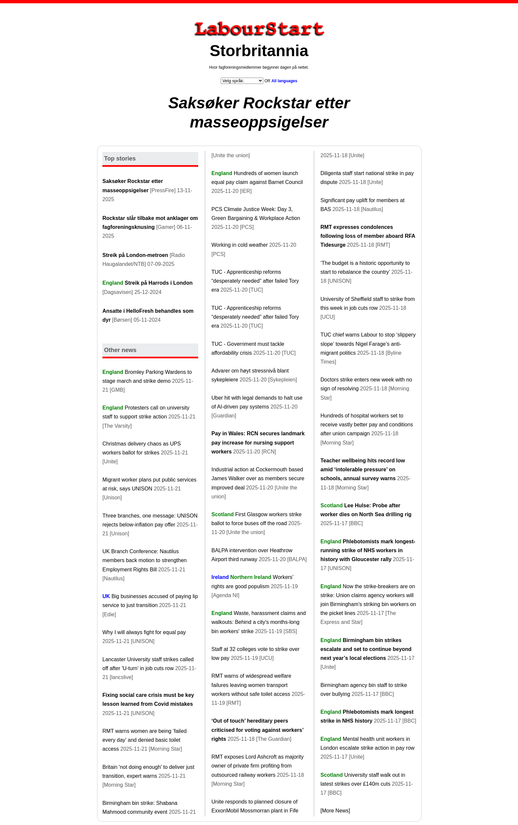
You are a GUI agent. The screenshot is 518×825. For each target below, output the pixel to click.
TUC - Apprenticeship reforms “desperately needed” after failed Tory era (255, 281)
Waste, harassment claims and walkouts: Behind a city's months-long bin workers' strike (258, 622)
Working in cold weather (239, 245)
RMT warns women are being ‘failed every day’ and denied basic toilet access (144, 740)
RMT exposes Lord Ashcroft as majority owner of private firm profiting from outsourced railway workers (257, 765)
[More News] (335, 810)
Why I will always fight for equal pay (144, 632)
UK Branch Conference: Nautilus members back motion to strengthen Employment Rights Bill (144, 560)
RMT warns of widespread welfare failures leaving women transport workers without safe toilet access (251, 685)
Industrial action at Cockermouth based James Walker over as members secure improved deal (257, 478)
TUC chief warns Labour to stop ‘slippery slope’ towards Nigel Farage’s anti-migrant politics (368, 343)
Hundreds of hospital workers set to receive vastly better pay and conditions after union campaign (366, 424)
